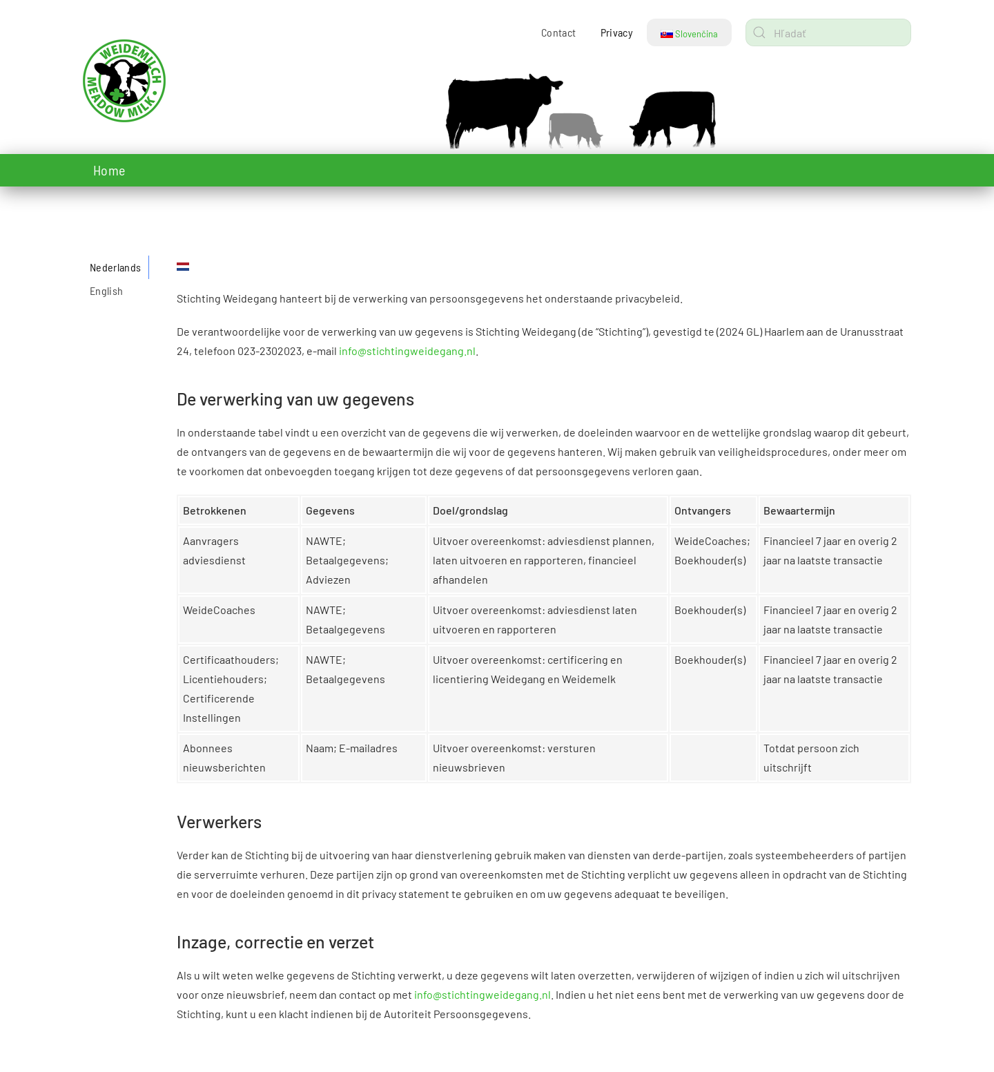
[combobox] (828, 32)
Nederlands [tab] (116, 267)
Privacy (617, 32)
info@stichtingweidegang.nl (407, 350)
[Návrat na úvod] (169, 80)
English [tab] (106, 290)
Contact (558, 32)
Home (109, 170)
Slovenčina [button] (689, 33)
